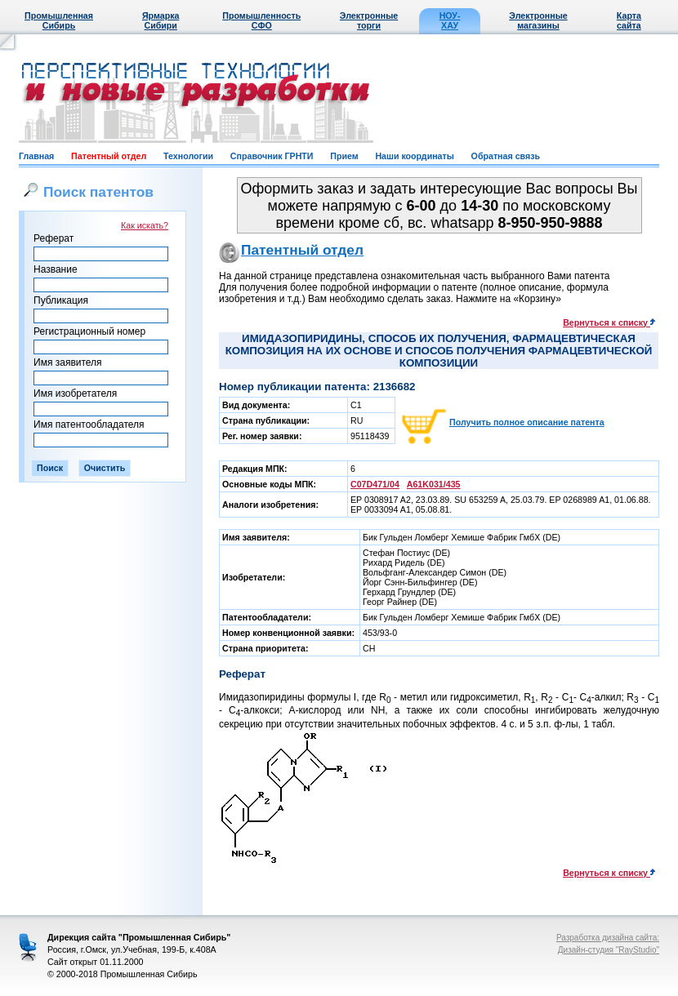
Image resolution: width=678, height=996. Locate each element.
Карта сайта (629, 20)
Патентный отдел (108, 156)
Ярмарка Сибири (160, 20)
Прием (344, 156)
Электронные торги (369, 20)
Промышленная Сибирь (59, 20)
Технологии (188, 156)
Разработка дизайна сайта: (607, 937)
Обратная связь (505, 156)
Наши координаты (414, 156)
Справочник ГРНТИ (272, 156)
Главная (36, 156)
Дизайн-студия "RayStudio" (608, 949)
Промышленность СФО (261, 20)
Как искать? (144, 225)
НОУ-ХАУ (450, 20)
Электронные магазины (538, 20)
